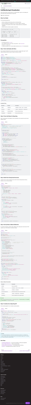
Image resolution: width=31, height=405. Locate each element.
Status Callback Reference (6, 343)
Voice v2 (2, 357)
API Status (2, 399)
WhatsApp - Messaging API (4, 369)
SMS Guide (2, 378)
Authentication (22, 43)
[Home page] (1, 6)
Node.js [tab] (2, 54)
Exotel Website (3, 390)
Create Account (3, 398)
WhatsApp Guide (3, 379)
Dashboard (2, 391)
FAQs (1, 385)
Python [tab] (6, 54)
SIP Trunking (2, 393)
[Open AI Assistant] (27, 403)
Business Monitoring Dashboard (7, 345)
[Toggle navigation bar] (1, 3)
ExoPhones (2, 361)
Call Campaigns (3, 363)
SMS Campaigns (3, 364)
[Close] (30, 1)
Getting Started (3, 376)
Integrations (2, 371)
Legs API (3, 346)
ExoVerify (2, 368)
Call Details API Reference (6, 342)
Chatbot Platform (3, 392)
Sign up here (10, 42)
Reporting (2, 383)
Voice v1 (2, 356)
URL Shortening (3, 370)
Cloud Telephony (3, 377)
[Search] (27, 3)
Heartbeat (2, 362)
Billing (1, 384)
